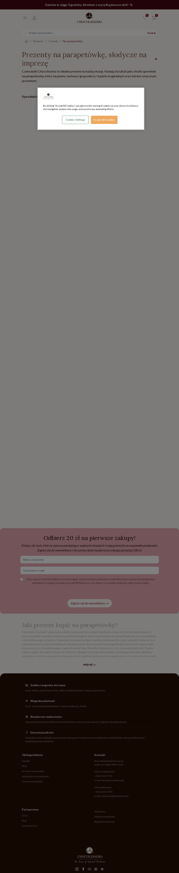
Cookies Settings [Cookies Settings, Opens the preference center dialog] (75, 119)
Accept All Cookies (104, 119)
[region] (91, 108)
